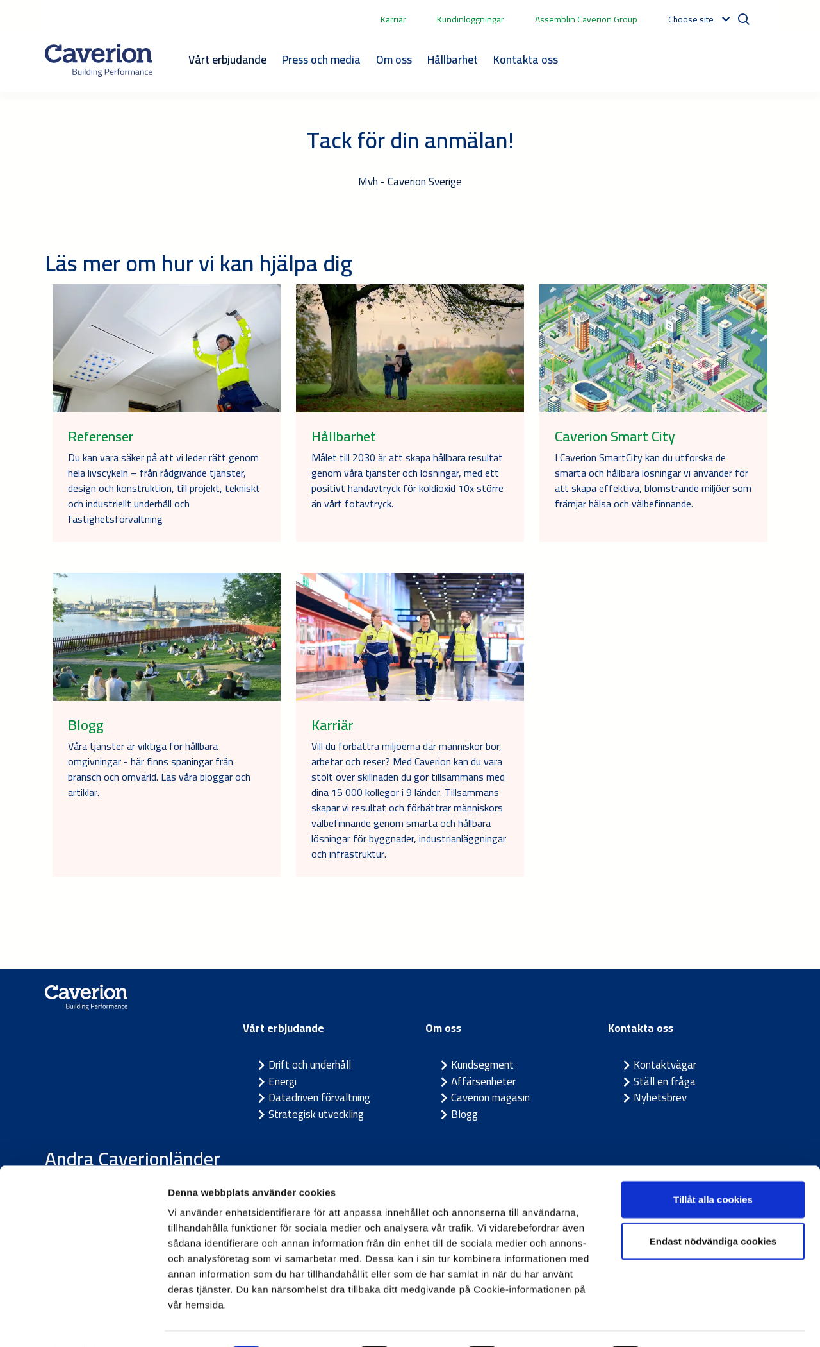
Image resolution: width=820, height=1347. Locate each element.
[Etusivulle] (98, 60)
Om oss (394, 59)
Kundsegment (482, 1065)
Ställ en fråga (665, 1081)
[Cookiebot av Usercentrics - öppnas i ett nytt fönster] (83, 1322)
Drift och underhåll (309, 1065)
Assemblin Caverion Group (586, 19)
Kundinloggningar (470, 19)
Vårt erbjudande (227, 59)
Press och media (321, 59)
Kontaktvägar (665, 1065)
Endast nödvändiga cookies (713, 1206)
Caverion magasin (490, 1097)
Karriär (393, 19)
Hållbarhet (452, 59)
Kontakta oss (525, 59)
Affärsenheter (483, 1081)
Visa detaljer (696, 1321)
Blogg (464, 1114)
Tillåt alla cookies (713, 1164)
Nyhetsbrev (660, 1097)
